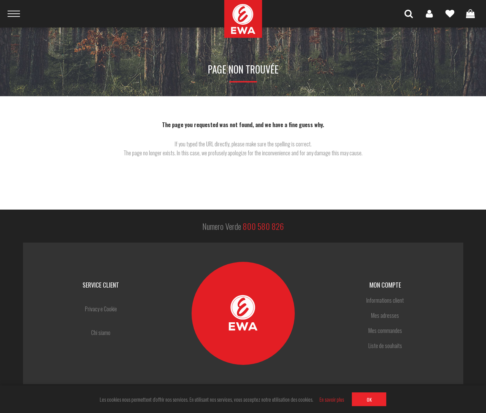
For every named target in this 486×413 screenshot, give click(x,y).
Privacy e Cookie (101, 309)
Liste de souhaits (449, 13)
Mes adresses (385, 315)
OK (369, 399)
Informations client (385, 300)
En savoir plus (332, 399)
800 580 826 (263, 226)
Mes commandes (385, 330)
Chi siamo (100, 332)
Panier (470, 13)
